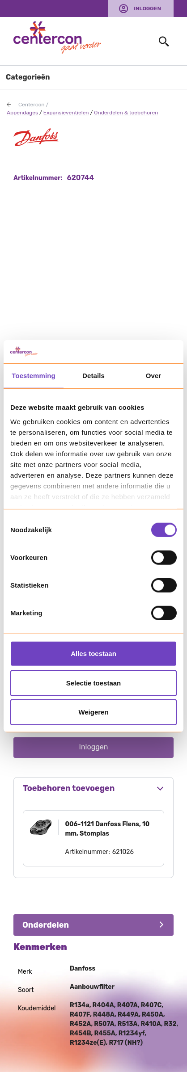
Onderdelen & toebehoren (126, 112)
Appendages (22, 112)
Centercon (31, 104)
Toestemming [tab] (33, 375)
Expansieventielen (66, 112)
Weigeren (93, 712)
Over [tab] (154, 375)
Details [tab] (93, 375)
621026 (123, 852)
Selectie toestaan (93, 682)
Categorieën (28, 77)
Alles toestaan (93, 653)
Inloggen (147, 8)
